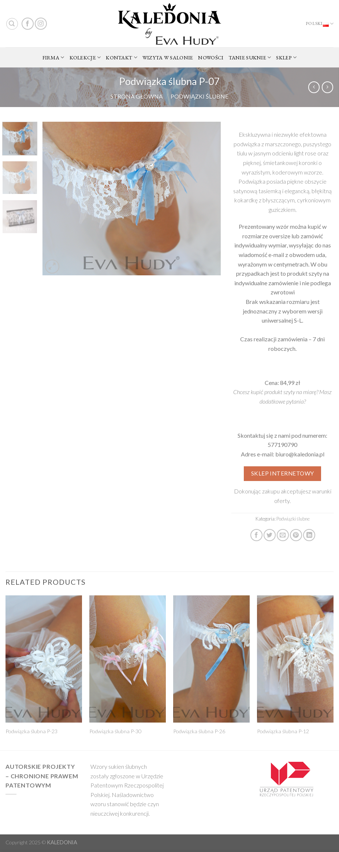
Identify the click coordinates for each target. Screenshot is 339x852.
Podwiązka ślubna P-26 (199, 731)
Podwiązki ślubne (199, 96)
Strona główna (137, 96)
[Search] (12, 24)
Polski (320, 24)
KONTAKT (121, 57)
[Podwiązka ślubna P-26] (211, 659)
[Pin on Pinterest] (296, 535)
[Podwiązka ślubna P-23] (43, 659)
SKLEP (286, 57)
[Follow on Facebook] (28, 24)
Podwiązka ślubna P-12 (283, 731)
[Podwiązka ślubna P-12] (295, 659)
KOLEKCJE (85, 57)
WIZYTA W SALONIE (167, 57)
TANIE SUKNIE (250, 57)
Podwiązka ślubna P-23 (31, 731)
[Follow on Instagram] (41, 24)
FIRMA (53, 57)
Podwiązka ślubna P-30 (115, 731)
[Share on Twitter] (270, 535)
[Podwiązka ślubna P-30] (127, 659)
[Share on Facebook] (256, 535)
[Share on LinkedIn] (309, 535)
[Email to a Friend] (283, 535)
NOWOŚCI (210, 57)
